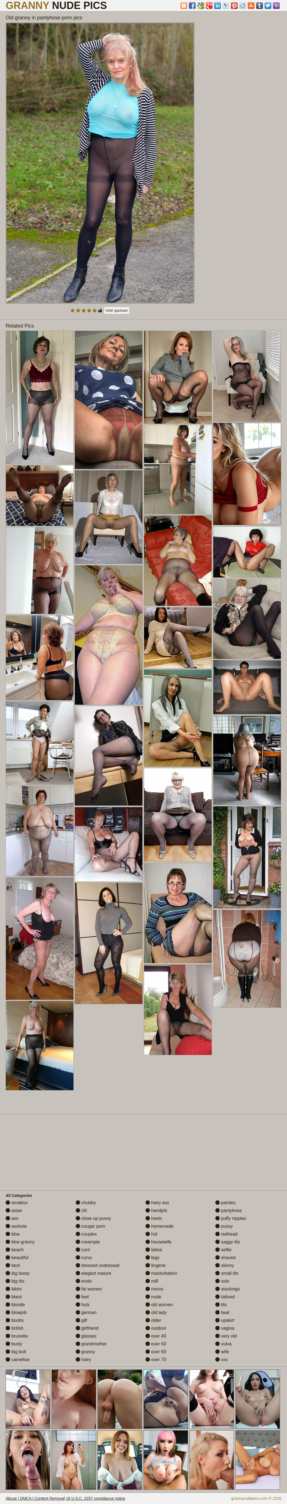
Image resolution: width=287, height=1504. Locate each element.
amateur (17, 1202)
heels (153, 1218)
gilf (81, 1320)
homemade (159, 1226)
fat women (89, 1289)
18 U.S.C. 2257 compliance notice (95, 1498)
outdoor (155, 1328)
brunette (17, 1336)
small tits (227, 1273)
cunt (83, 1249)
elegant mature (93, 1273)
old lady (156, 1312)
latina (153, 1249)
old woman (159, 1304)
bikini (14, 1289)
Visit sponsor (117, 310)
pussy (224, 1226)
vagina (224, 1328)
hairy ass (157, 1202)
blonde (15, 1304)
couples (86, 1234)
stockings (227, 1289)
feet (82, 1296)
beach (15, 1249)
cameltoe (17, 1359)
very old (226, 1336)
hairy (83, 1359)
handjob (156, 1210)
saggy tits (227, 1242)
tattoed (225, 1296)
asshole (16, 1226)
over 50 (155, 1343)
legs (152, 1257)
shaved (225, 1257)
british (14, 1328)
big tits (15, 1281)
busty (14, 1343)
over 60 (155, 1351)
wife (222, 1351)
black (14, 1296)
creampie (88, 1242)
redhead (226, 1234)
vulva (223, 1343)
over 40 (155, 1336)
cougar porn (90, 1226)
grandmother (91, 1343)
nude (153, 1296)
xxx (221, 1359)
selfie (223, 1249)
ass (12, 1218)
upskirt (224, 1320)
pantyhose (228, 1210)
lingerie (155, 1265)
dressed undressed (98, 1265)
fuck (83, 1304)
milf (151, 1281)
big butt (16, 1351)
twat (222, 1312)
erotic (84, 1281)
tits (221, 1304)
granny (85, 1351)
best (13, 1265)
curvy (84, 1257)
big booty (17, 1273)
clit (81, 1210)
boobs (15, 1320)
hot (151, 1234)
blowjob (16, 1312)
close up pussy (93, 1218)
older (153, 1320)
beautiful (17, 1257)
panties (225, 1202)
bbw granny (20, 1242)
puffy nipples (230, 1218)
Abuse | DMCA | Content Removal (35, 1498)
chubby (86, 1202)
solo (222, 1281)
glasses (86, 1336)
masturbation (161, 1273)
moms (154, 1289)
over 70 (155, 1359)
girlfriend (87, 1328)
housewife (158, 1242)
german (86, 1312)
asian (14, 1210)
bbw (13, 1234)
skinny (224, 1265)
